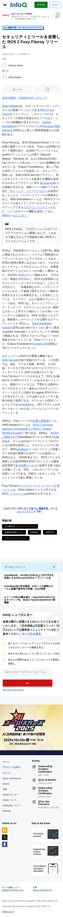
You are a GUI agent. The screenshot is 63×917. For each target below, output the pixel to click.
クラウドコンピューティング (16, 538)
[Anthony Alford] (4, 65)
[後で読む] (47, 89)
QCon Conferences (12, 778)
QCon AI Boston (47, 779)
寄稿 (5, 789)
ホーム (6, 762)
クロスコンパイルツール (38, 207)
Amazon (34, 532)
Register (41, 5)
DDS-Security (10, 360)
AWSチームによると (14, 215)
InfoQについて (10, 800)
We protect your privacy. (13, 690)
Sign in (55, 5)
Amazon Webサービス (14, 532)
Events (6, 784)
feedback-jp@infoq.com (12, 890)
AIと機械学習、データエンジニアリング (23, 28)
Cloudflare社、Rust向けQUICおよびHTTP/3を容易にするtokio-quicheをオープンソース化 (29, 576)
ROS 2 (23, 274)
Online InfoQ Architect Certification (45, 769)
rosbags (23, 449)
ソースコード (16, 493)
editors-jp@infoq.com (42, 890)
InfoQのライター (11, 794)
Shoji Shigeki (14, 77)
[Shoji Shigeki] (4, 77)
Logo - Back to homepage (18, 4)
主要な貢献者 (41, 420)
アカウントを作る (11, 767)
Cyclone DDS (41, 343)
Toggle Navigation (5, 5)
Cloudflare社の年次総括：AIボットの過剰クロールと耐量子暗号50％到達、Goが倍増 (28, 587)
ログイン (7, 772)
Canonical (48, 183)
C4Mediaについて (11, 805)
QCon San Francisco (44, 803)
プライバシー (8, 912)
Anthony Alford (15, 65)
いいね (19, 89)
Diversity (7, 811)
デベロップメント (15, 567)
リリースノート (28, 485)
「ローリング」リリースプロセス (27, 191)
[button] (27, 683)
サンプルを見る (31, 633)
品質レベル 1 (28, 465)
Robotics (50, 532)
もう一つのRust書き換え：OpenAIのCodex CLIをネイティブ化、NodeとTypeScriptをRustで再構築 (29, 600)
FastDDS (26, 404)
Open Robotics (11, 106)
